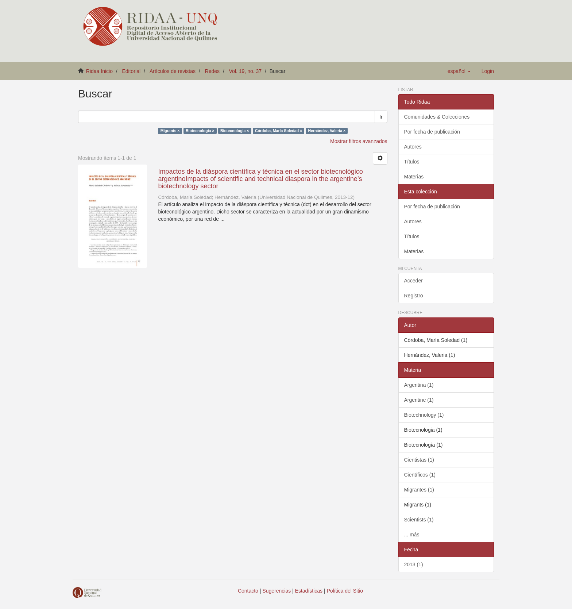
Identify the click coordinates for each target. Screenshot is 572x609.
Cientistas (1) (419, 460)
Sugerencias (276, 591)
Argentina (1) (419, 385)
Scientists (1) (419, 520)
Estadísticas (308, 591)
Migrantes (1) (419, 490)
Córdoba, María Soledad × (278, 130)
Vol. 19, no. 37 (245, 71)
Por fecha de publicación (432, 132)
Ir (381, 117)
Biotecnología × (200, 130)
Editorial (131, 71)
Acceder (413, 281)
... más (412, 534)
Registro (413, 295)
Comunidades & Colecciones (437, 117)
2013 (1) (413, 564)
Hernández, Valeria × (326, 130)
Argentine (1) (419, 400)
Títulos (412, 162)
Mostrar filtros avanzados (358, 141)
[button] (459, 71)
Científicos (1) (420, 475)
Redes (212, 71)
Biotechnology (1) (424, 415)
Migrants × (170, 130)
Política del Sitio (345, 591)
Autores (413, 147)
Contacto (248, 591)
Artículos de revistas (173, 71)
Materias (414, 177)
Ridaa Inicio (99, 71)
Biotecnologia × (234, 130)
